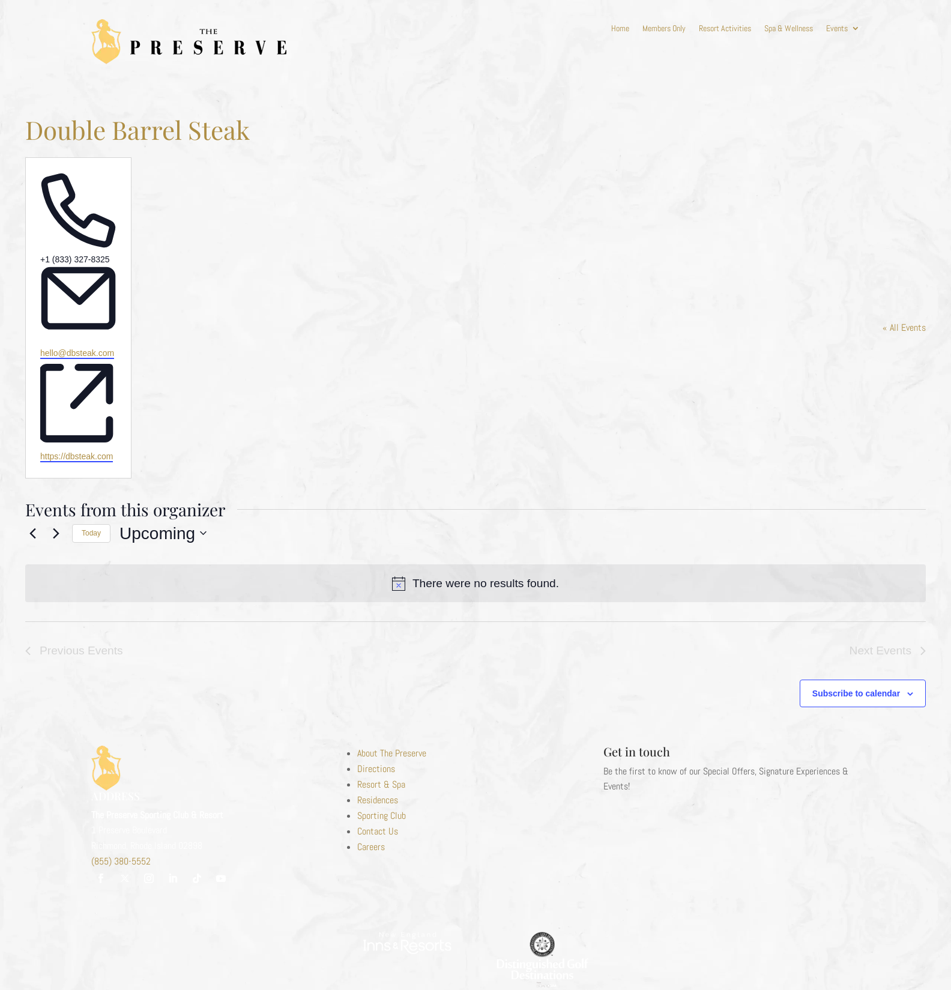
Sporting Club (381, 815)
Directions (376, 768)
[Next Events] (56, 533)
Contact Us (377, 831)
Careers (371, 847)
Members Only (664, 29)
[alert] (475, 583)
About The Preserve (391, 753)
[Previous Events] (32, 533)
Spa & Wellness (788, 29)
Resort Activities (725, 29)
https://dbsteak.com (76, 456)
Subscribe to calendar (856, 693)
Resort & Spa (381, 784)
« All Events (904, 327)
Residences (377, 800)
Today (91, 533)
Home (620, 29)
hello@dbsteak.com (77, 353)
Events (837, 29)
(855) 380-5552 (121, 861)
